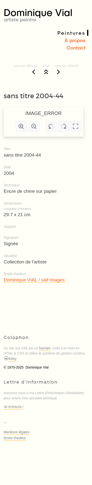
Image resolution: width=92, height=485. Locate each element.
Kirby (10, 359)
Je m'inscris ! (13, 407)
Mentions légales (16, 432)
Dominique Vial (46, 14)
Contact (75, 47)
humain (45, 348)
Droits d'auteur (15, 438)
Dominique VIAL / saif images (34, 279)
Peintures (71, 33)
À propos (75, 40)
